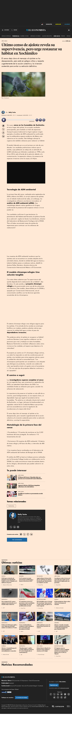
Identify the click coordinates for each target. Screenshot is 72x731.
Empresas (4, 646)
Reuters (22, 584)
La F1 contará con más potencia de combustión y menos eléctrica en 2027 (26, 580)
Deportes (21, 576)
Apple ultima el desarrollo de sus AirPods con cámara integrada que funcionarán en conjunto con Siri (44, 580)
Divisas (68, 36)
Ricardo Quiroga (41, 654)
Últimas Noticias (6, 36)
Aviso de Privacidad (15, 686)
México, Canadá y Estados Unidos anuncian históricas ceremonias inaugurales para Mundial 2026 (62, 627)
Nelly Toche (12, 112)
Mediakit (11, 683)
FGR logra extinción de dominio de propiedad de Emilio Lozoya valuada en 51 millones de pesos (9, 580)
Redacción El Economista (7, 584)
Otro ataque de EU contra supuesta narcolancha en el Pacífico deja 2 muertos (9, 603)
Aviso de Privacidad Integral (29, 686)
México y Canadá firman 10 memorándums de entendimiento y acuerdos (9, 649)
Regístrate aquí (53, 685)
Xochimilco (11, 506)
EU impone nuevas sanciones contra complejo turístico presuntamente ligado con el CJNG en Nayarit (61, 651)
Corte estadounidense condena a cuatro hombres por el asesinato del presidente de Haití (26, 627)
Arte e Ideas (21, 475)
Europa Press (40, 584)
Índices (63, 36)
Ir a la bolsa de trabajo (21, 697)
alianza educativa (47, 36)
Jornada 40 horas (35, 36)
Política (3, 576)
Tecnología (40, 576)
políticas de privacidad (64, 688)
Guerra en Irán (24, 36)
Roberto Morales (6, 654)
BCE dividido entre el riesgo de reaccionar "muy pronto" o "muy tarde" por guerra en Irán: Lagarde (44, 603)
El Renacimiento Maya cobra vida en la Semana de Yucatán (62, 603)
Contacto (40, 686)
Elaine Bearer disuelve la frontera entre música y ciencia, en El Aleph (44, 649)
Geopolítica (4, 599)
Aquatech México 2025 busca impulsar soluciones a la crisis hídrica (29, 486)
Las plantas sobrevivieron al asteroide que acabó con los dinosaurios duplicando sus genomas (62, 580)
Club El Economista (34, 680)
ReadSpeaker (31, 121)
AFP (3, 607)
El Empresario (24, 680)
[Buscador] (14, 30)
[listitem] (4, 120)
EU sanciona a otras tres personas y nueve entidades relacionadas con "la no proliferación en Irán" (27, 603)
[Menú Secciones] (5, 30)
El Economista (16, 680)
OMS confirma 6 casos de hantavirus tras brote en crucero (44, 626)
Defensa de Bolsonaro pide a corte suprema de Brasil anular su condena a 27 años (9, 626)
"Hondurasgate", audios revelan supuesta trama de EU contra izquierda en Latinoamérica (26, 650)
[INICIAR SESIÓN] (68, 30)
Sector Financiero (41, 599)
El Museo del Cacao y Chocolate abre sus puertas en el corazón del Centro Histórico (30, 478)
